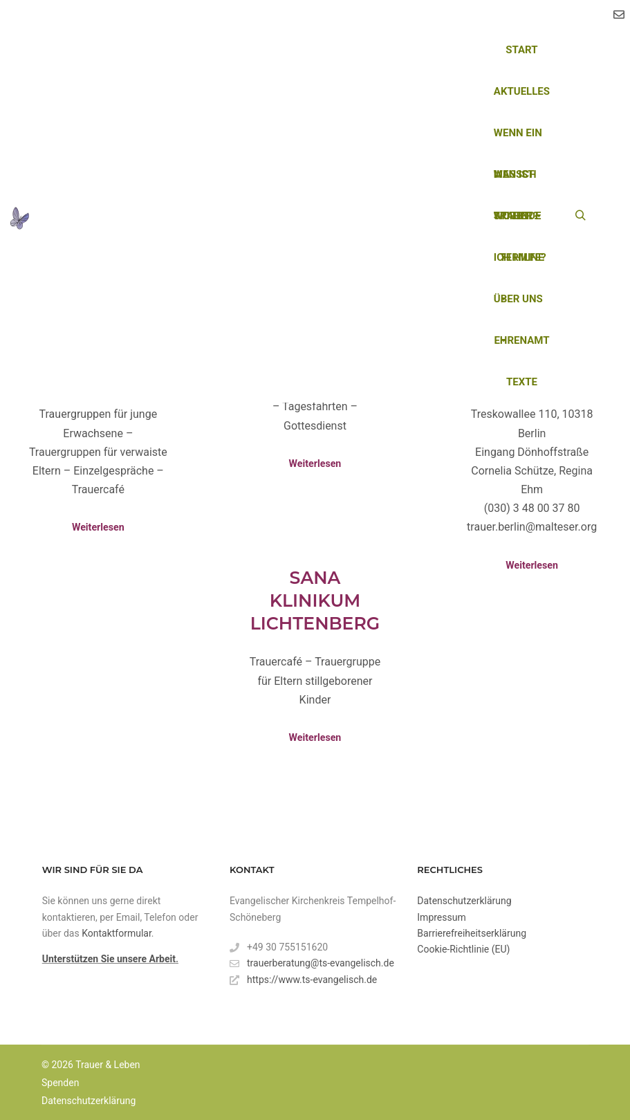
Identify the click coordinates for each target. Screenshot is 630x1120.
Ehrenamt (521, 340)
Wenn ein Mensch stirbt (519, 140)
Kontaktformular (116, 933)
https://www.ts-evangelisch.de (303, 980)
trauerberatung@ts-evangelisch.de (312, 963)
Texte (521, 382)
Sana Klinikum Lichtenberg (315, 600)
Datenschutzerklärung (464, 900)
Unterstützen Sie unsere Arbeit (109, 958)
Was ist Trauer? (516, 181)
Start (521, 50)
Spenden (60, 1082)
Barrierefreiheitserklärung (471, 933)
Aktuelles (522, 91)
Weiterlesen (98, 527)
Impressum (441, 917)
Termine (521, 257)
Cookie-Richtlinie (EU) (463, 949)
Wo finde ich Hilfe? (520, 223)
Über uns (518, 306)
